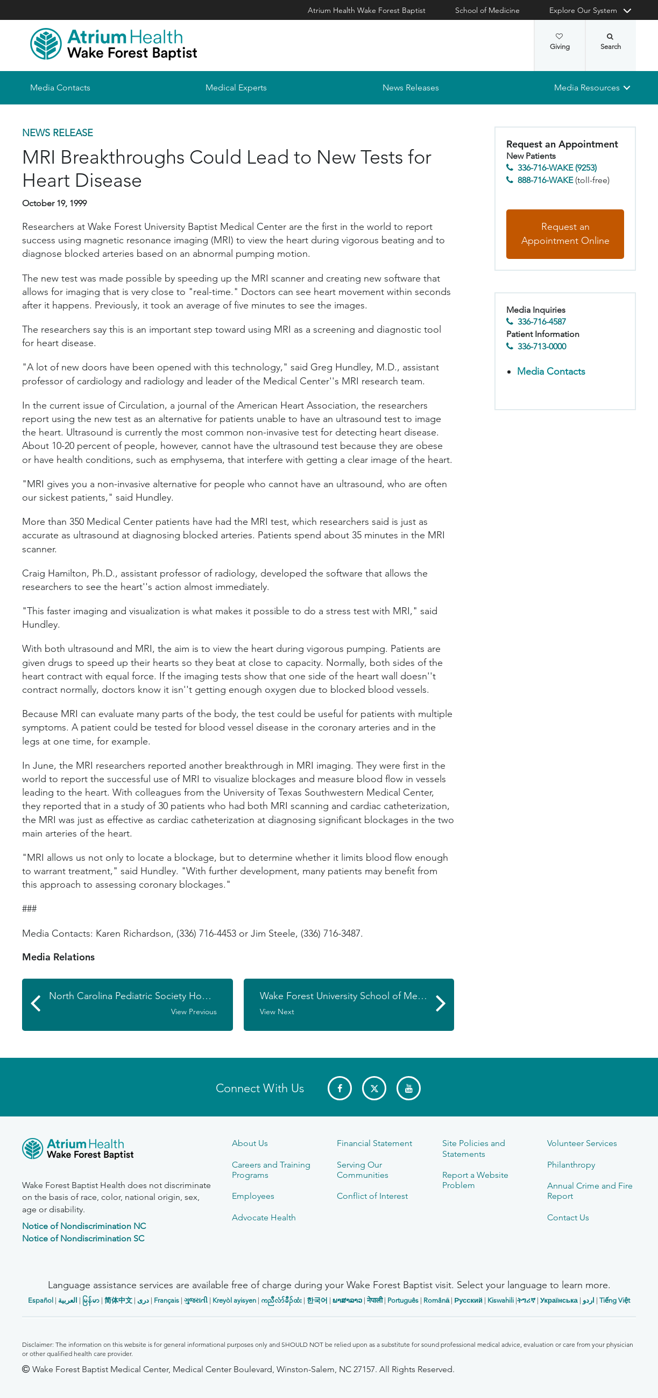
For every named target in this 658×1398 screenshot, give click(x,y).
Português (403, 1300)
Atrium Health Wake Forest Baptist (367, 10)
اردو (589, 1300)
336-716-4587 (542, 322)
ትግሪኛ (526, 1300)
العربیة (67, 1300)
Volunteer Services (582, 1143)
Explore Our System (583, 10)
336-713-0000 (542, 346)
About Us (250, 1143)
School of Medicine (487, 10)
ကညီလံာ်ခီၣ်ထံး (281, 1300)
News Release (57, 133)
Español (40, 1300)
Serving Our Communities (362, 1170)
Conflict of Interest (372, 1196)
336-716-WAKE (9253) (557, 168)
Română (436, 1300)
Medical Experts (236, 87)
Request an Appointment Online (565, 234)
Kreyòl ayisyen (234, 1300)
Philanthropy (571, 1165)
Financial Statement (374, 1143)
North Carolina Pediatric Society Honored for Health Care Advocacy (141, 1003)
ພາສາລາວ (347, 1300)
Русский (468, 1300)
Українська (559, 1300)
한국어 (317, 1300)
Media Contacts (60, 87)
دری (143, 1300)
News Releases (411, 87)
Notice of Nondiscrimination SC (83, 1238)
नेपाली (375, 1300)
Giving (560, 42)
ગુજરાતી (196, 1300)
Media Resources (587, 87)
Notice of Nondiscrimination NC (84, 1226)
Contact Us (568, 1217)
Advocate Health (264, 1217)
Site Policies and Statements (473, 1148)
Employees (253, 1196)
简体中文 (118, 1300)
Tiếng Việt (614, 1300)
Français (166, 1300)
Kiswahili (500, 1300)
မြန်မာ (91, 1300)
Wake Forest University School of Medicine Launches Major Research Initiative (357, 1003)
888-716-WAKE (545, 180)
